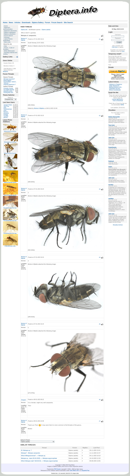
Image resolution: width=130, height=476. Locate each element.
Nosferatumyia (8, 109)
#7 (99, 421)
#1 (99, 39)
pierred (6, 117)
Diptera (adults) (46, 29)
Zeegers (23, 400)
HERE (122, 104)
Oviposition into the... (115, 88)
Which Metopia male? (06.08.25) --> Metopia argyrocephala (39, 461)
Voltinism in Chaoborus (115, 84)
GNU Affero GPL (74, 470)
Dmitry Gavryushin (114, 117)
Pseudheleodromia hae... (10, 208)
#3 (99, 189)
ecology (6, 114)
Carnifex (6, 116)
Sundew (110, 184)
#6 (99, 399)
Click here (114, 47)
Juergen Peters (8, 105)
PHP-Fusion (57, 469)
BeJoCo (6, 112)
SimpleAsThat (85, 470)
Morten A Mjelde (23, 39)
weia (5, 107)
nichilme (111, 198)
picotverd (6, 113)
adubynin (5, 71)
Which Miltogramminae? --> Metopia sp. (33, 455)
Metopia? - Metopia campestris (30, 453)
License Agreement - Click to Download (118, 100)
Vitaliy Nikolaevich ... (115, 85)
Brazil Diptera (7, 80)
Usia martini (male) (10, 169)
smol (5, 110)
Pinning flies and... (9, 92)
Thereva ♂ (6, 83)
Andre (110, 166)
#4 (99, 257)
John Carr (6, 106)
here (123, 51)
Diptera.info (24, 29)
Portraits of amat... (9, 88)
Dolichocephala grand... (10, 182)
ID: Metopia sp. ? (26, 450)
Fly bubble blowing (9, 89)
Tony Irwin (111, 125)
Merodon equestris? (9, 79)
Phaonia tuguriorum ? (10, 84)
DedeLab (111, 161)
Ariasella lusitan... (8, 91)
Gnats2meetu (112, 147)
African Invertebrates (115, 90)
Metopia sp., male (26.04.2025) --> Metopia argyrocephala (39, 458)
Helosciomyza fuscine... (10, 131)
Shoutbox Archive (118, 225)
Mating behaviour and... (115, 87)
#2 (99, 115)
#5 (99, 324)
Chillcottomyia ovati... (10, 246)
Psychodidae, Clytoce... (10, 81)
